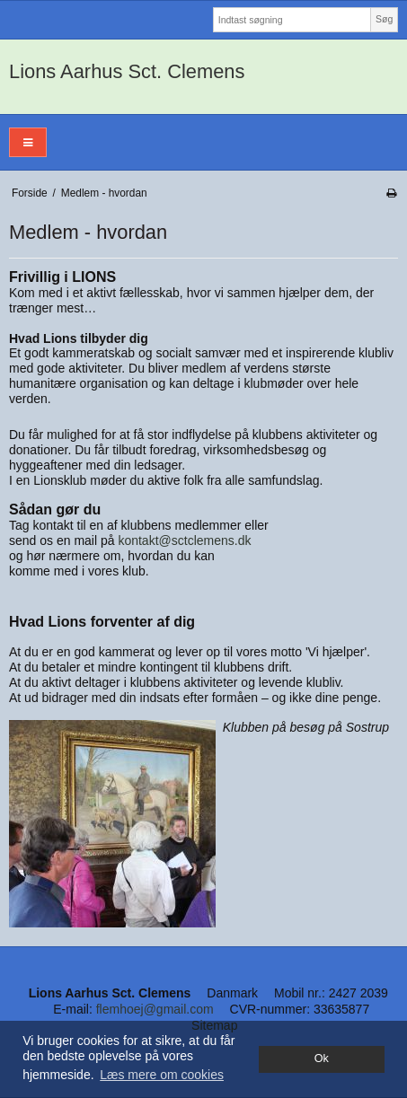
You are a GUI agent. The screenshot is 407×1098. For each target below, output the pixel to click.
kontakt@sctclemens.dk (184, 540)
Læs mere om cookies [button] (162, 1074)
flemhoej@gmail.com (155, 1009)
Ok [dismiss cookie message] (321, 1058)
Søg (384, 18)
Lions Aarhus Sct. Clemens (126, 71)
